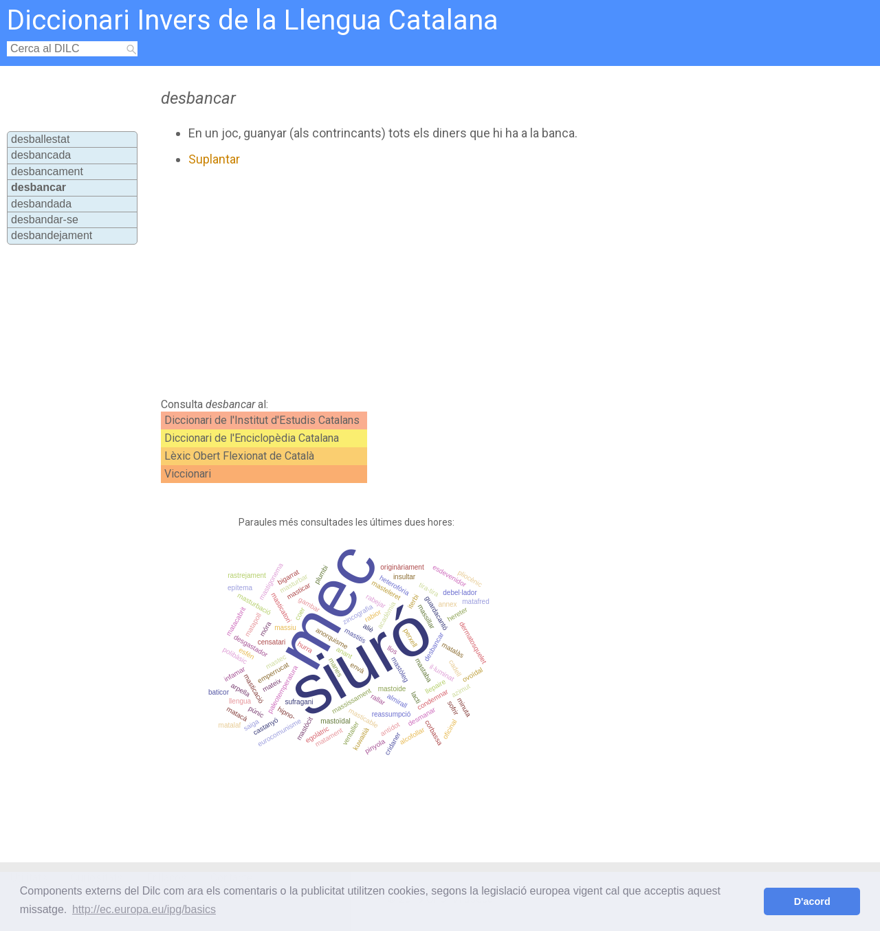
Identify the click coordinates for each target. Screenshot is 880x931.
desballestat (40, 139)
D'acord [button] (812, 901)
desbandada (41, 204)
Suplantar (214, 159)
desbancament (47, 171)
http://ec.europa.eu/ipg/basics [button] (144, 909)
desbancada (41, 155)
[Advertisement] (407, 282)
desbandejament (51, 235)
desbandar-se (44, 219)
